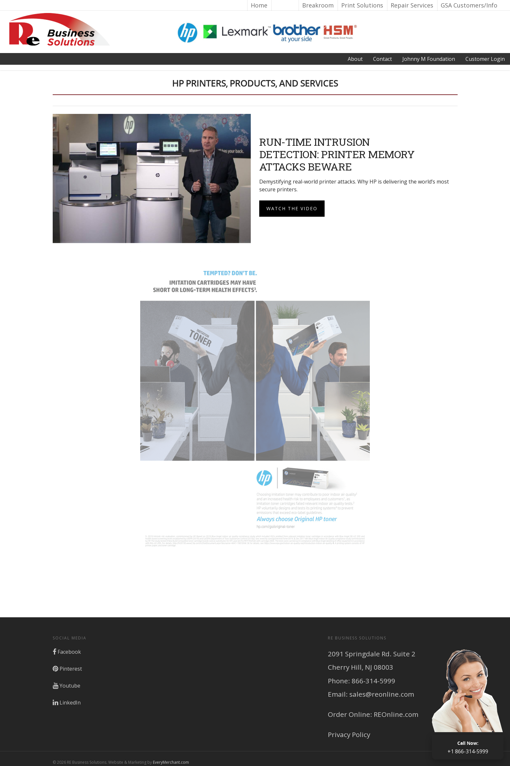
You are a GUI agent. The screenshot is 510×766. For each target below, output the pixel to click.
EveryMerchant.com (171, 762)
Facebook (67, 651)
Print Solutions (362, 5)
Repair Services (412, 5)
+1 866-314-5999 (467, 747)
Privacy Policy (349, 734)
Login (485, 58)
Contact (382, 58)
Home (259, 5)
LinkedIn (67, 702)
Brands (285, 5)
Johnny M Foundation (428, 58)
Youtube (66, 685)
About (355, 58)
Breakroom (318, 5)
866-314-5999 (373, 680)
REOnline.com (396, 714)
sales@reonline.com (381, 694)
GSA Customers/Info (469, 5)
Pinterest (67, 668)
